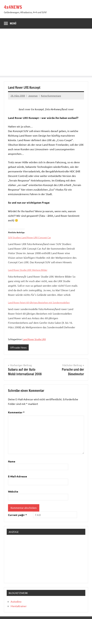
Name (11, 461)
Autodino (16, 601)
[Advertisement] (46, 53)
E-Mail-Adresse (17, 476)
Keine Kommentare (51, 95)
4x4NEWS (13, 7)
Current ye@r (17, 515)
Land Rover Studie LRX (34, 339)
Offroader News (18, 347)
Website (13, 491)
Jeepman (33, 95)
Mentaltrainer (19, 606)
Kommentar (16, 412)
